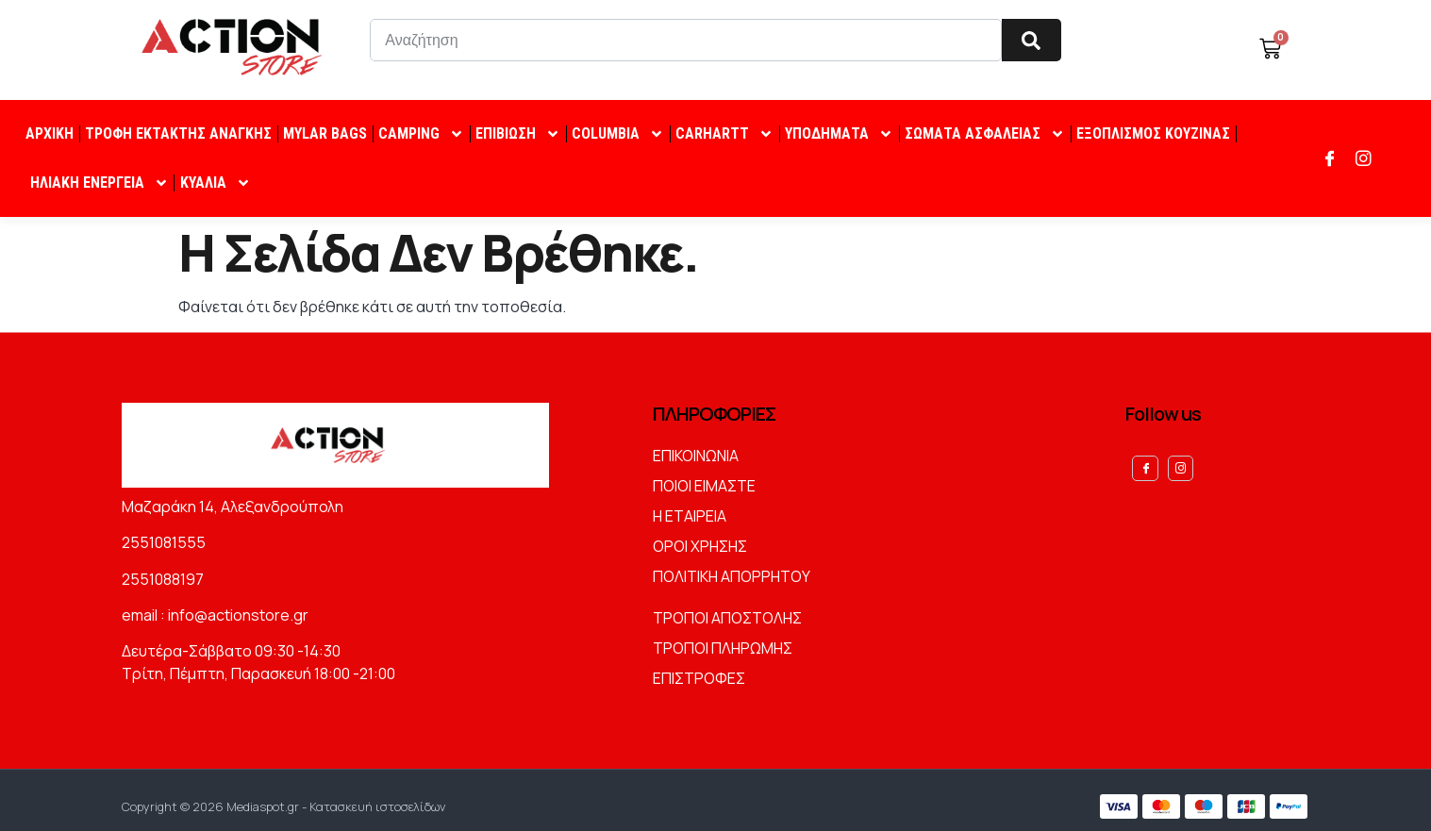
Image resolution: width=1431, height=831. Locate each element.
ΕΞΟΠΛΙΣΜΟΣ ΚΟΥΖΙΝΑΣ (1153, 133)
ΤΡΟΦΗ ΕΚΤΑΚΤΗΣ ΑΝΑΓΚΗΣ (178, 133)
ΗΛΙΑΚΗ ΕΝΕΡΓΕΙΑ (99, 183)
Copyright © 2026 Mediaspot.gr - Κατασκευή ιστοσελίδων (283, 799)
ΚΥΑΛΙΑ (215, 183)
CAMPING (421, 134)
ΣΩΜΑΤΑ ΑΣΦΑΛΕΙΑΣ (985, 134)
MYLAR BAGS (325, 133)
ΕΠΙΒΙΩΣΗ (517, 134)
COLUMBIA (618, 134)
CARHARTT (724, 134)
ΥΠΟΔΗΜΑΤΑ (839, 134)
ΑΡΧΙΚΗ (49, 133)
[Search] (1031, 40)
